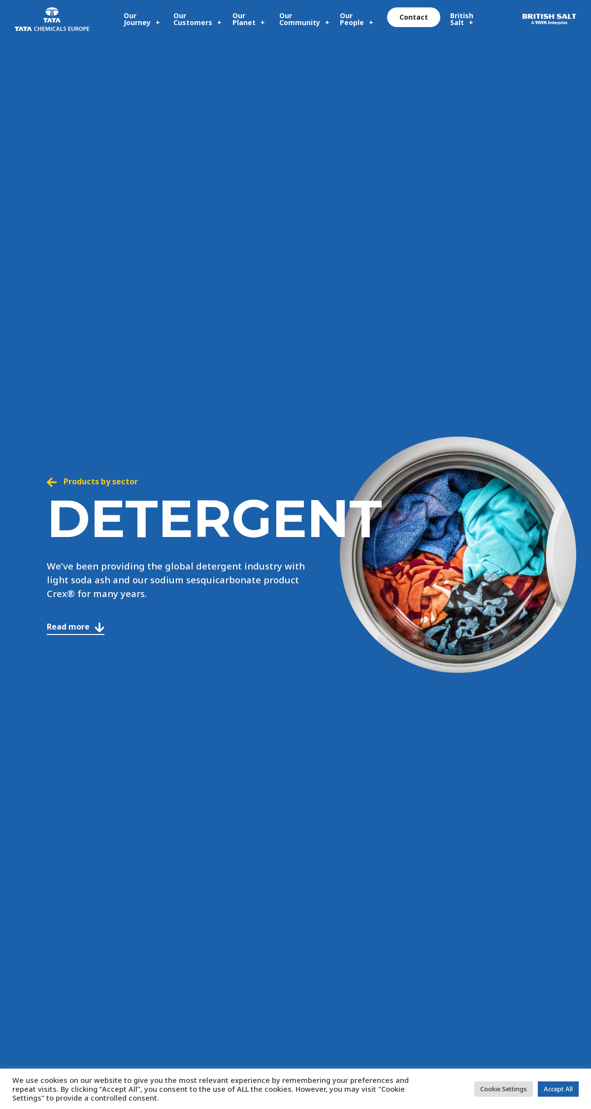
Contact (413, 17)
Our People (352, 19)
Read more (75, 627)
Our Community (299, 19)
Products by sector (92, 481)
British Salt (461, 19)
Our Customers (192, 19)
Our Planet (244, 19)
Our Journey (137, 19)
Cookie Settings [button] (503, 1088)
